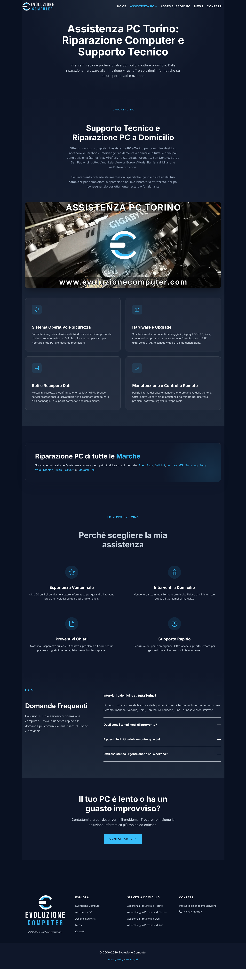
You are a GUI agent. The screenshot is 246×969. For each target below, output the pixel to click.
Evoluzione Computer (87, 905)
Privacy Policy (115, 959)
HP (163, 465)
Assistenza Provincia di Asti (143, 918)
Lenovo (172, 465)
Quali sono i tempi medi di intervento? (162, 725)
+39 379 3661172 (190, 912)
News (198, 6)
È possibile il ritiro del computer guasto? (162, 739)
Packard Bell (86, 470)
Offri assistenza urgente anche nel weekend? (162, 754)
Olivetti (69, 470)
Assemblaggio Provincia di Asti (145, 925)
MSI (181, 465)
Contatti (215, 6)
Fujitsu (59, 470)
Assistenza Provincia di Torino (145, 905)
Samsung (191, 465)
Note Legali (132, 959)
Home (121, 6)
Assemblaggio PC (175, 6)
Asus (149, 465)
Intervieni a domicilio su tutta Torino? (162, 696)
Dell (157, 465)
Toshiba (48, 470)
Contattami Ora (123, 838)
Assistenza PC (83, 912)
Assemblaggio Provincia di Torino (147, 912)
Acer (142, 465)
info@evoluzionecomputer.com (197, 905)
